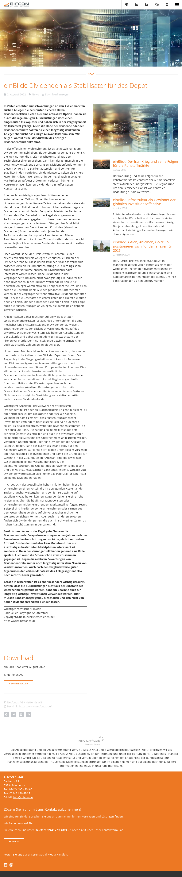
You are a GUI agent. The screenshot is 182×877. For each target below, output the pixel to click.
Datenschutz (107, 862)
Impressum (88, 862)
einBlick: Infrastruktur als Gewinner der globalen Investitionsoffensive (144, 202)
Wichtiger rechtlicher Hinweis (22, 609)
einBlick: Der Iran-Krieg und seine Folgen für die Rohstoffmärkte (145, 163)
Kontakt (72, 862)
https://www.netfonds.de (20, 621)
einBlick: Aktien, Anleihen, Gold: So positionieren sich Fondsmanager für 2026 (142, 246)
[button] (6, 697)
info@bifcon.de (23, 780)
